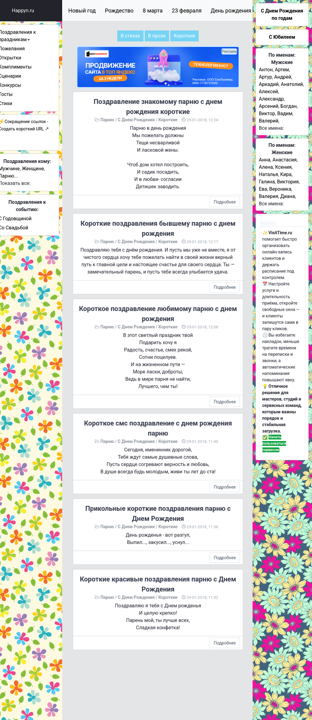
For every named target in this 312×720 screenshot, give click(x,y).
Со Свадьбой (21, 228)
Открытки (17, 58)
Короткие (173, 118)
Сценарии (17, 76)
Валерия (268, 196)
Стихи (13, 103)
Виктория (288, 182)
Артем (282, 69)
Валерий (268, 121)
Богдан (289, 106)
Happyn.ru (31, 10)
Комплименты (22, 67)
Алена (266, 167)
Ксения (283, 167)
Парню (14, 176)
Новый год (90, 10)
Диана (287, 196)
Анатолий (292, 84)
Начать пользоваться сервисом (274, 443)
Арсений (268, 106)
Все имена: (271, 128)
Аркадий (269, 84)
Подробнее (227, 200)
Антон (266, 69)
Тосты (13, 94)
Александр (271, 99)
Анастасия (284, 160)
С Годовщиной (22, 218)
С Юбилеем (282, 37)
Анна (265, 160)
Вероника (280, 189)
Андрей (282, 77)
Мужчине (16, 168)
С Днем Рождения (140, 118)
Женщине (41, 168)
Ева (263, 189)
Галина (267, 182)
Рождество (127, 10)
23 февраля (195, 10)
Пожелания (19, 48)
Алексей (268, 91)
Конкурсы (17, 85)
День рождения (239, 10)
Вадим (284, 113)
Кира (286, 174)
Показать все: (22, 183)
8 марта (160, 10)
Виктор (267, 113)
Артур (265, 77)
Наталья (268, 174)
